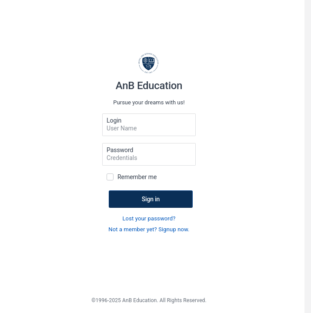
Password (120, 150)
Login (114, 120)
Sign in (151, 199)
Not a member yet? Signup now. (148, 229)
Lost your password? (148, 218)
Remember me (137, 176)
